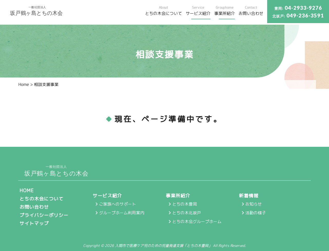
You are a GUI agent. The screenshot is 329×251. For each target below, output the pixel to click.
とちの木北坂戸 (186, 213)
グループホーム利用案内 (121, 213)
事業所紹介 (178, 195)
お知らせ (253, 204)
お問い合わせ (34, 207)
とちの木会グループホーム (196, 221)
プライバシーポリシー (44, 215)
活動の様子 (255, 213)
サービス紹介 (107, 195)
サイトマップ (34, 223)
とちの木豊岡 (184, 204)
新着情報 (248, 195)
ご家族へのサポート (117, 204)
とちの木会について (41, 199)
